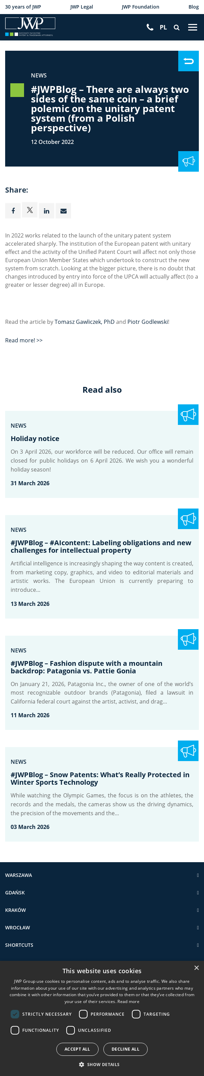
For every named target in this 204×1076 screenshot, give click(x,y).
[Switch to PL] (163, 27)
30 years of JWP (23, 7)
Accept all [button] (77, 1049)
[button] (102, 1064)
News (39, 75)
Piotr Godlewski (147, 322)
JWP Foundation (140, 7)
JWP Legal (81, 7)
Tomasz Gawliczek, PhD (85, 322)
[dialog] (102, 1018)
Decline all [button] (125, 1049)
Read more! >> (24, 340)
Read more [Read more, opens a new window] (128, 1001)
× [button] (196, 968)
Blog (194, 7)
